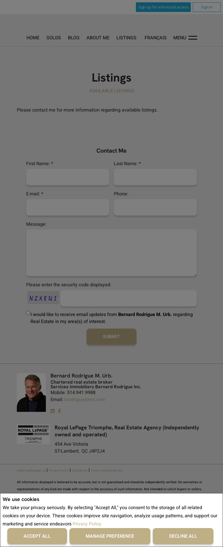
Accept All (37, 536)
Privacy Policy (87, 523)
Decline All (183, 536)
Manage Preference (110, 536)
